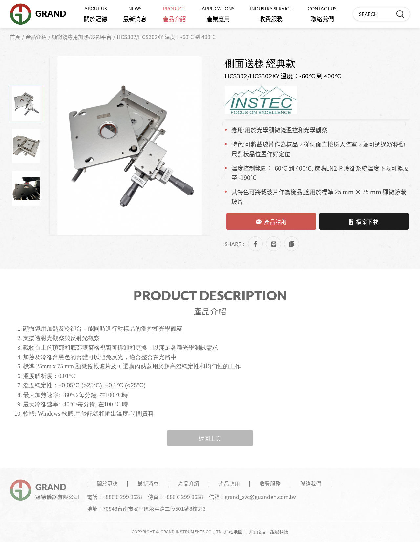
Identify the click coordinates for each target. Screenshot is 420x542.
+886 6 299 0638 (183, 497)
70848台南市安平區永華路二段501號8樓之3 (154, 508)
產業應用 (218, 14)
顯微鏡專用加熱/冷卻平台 (82, 37)
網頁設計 (258, 531)
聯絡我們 (322, 14)
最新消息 (135, 14)
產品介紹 (174, 14)
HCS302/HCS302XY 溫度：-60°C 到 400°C (166, 37)
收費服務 (271, 14)
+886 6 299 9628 (122, 497)
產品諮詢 (271, 221)
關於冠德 (95, 14)
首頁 (15, 37)
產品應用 (229, 483)
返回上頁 (210, 438)
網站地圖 (233, 531)
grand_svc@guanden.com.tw (260, 497)
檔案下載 (363, 221)
